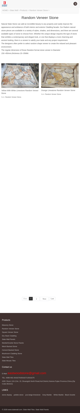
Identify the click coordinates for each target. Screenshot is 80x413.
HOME (5, 10)
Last (52, 299)
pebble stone (18, 395)
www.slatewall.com (15, 410)
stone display (7, 395)
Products (23, 10)
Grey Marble (47, 395)
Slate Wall (14, 10)
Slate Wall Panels (42, 410)
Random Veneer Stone (38, 10)
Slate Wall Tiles (29, 410)
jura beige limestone (32, 395)
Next (44, 299)
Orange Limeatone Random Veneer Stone (58, 98)
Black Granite (70, 395)
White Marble (59, 395)
